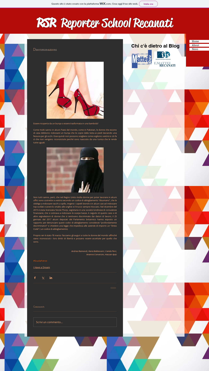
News (195, 49)
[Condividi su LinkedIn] (50, 277)
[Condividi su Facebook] (34, 277)
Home (195, 41)
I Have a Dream (41, 267)
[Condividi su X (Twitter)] (42, 277)
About (195, 45)
